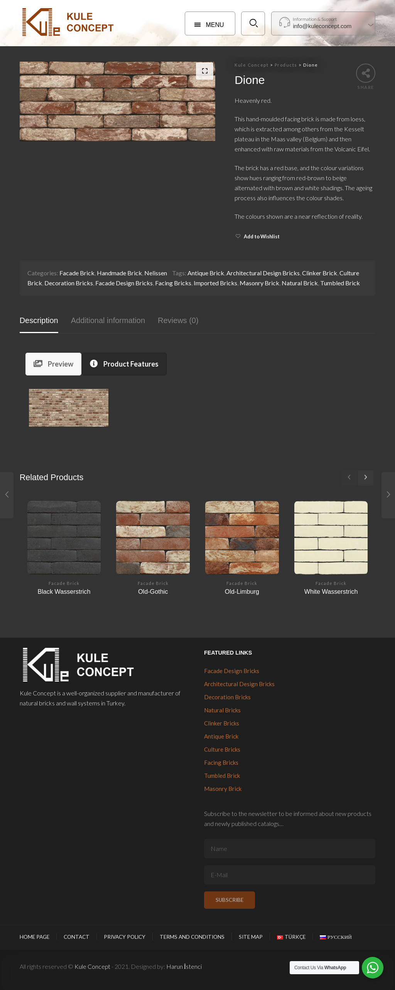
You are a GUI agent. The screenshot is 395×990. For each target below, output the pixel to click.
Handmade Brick (119, 272)
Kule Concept (92, 966)
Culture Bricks (222, 749)
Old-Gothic (153, 591)
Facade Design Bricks (124, 282)
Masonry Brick (259, 282)
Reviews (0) (178, 320)
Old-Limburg (242, 591)
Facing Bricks (173, 282)
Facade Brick (77, 272)
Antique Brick (205, 272)
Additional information (108, 320)
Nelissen (155, 272)
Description (39, 320)
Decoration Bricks (68, 282)
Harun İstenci (184, 966)
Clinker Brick (319, 272)
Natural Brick (300, 282)
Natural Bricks (222, 710)
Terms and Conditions (192, 937)
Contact (76, 937)
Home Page (34, 937)
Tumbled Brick (340, 282)
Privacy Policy (124, 937)
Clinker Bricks (221, 723)
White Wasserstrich (331, 591)
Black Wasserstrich (63, 591)
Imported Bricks (215, 282)
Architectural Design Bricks (263, 272)
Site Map (251, 937)
